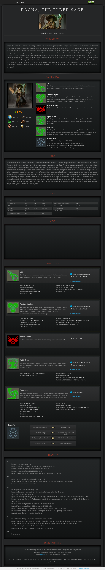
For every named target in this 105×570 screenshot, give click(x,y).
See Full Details (75, 281)
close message (84, 568)
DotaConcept (20, 2)
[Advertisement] (52, 242)
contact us (43, 554)
